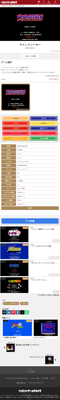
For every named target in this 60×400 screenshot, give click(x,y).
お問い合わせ (21, 383)
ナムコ (3, 79)
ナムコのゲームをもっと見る (48, 295)
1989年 (19, 146)
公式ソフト (21, 204)
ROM (19, 200)
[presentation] (54, 329)
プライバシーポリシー (36, 383)
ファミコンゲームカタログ (9, 2)
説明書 (32, 221)
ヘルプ (52, 378)
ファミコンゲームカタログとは (16, 378)
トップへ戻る (30, 370)
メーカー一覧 (34, 378)
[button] (4, 312)
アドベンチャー (54, 79)
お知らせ (39, 2)
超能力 (24, 303)
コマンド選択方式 (11, 303)
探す (44, 2)
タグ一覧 (44, 378)
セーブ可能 (21, 188)
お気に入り (55, 2)
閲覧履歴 (49, 2)
